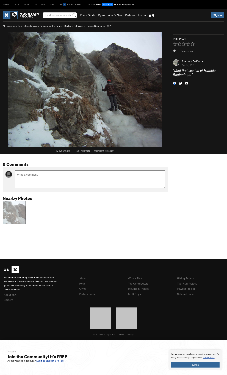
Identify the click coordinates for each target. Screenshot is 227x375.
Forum (142, 15)
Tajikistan (45, 26)
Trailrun (40, 4)
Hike (26, 4)
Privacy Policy (209, 358)
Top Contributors (138, 283)
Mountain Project (138, 288)
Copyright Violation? (104, 150)
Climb (6, 4)
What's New (115, 15)
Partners (130, 15)
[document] (195, 360)
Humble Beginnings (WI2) (99, 26)
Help (82, 283)
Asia (35, 26)
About (83, 278)
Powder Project (186, 288)
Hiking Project (185, 278)
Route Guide (87, 15)
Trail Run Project (187, 283)
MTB (17, 4)
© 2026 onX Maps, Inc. (104, 334)
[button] (174, 83)
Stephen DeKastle (193, 61)
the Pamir (57, 26)
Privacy (130, 334)
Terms (121, 334)
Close (195, 364)
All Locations (9, 26)
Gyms (101, 15)
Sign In (217, 15)
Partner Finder (87, 294)
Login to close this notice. (50, 360)
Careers (8, 299)
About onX (10, 294)
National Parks (185, 294)
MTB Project (135, 294)
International (24, 26)
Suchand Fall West (73, 26)
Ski (52, 4)
